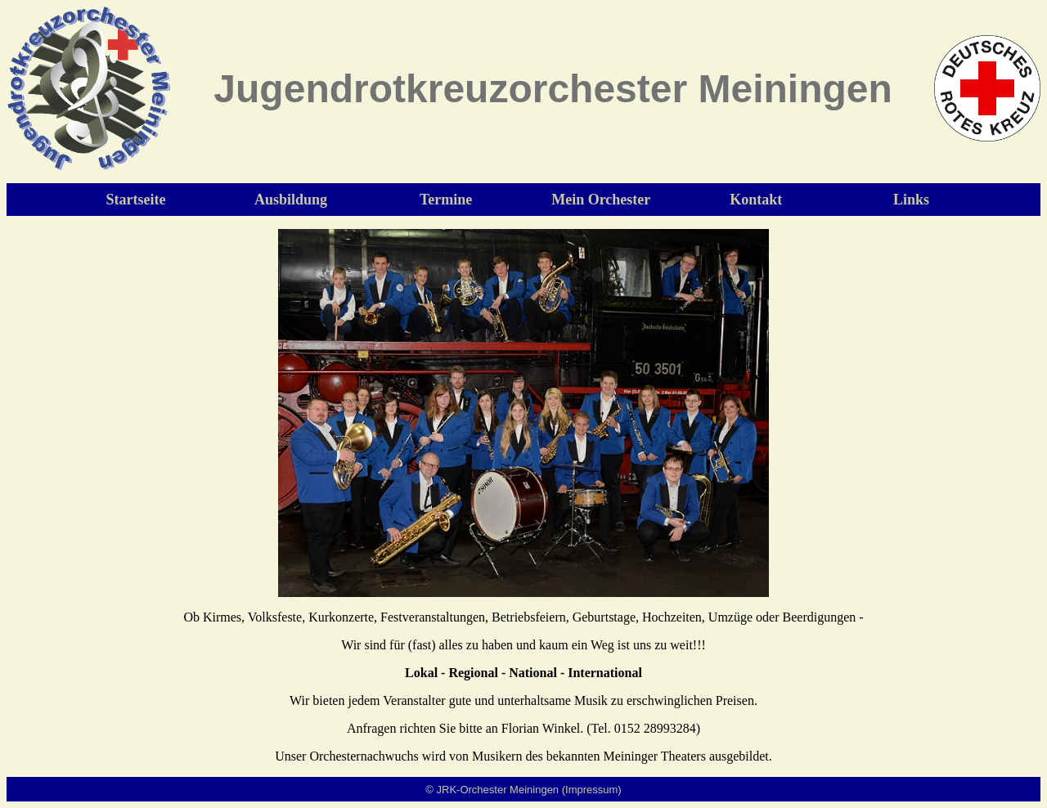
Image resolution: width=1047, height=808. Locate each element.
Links (911, 199)
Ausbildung (290, 199)
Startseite (136, 199)
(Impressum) (592, 789)
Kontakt (756, 199)
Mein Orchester (600, 199)
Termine (446, 199)
